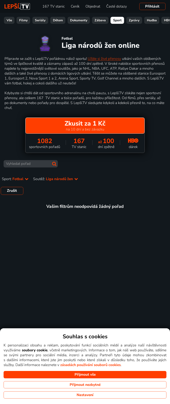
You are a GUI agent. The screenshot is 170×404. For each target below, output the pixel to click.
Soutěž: (55, 179)
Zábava (95, 20)
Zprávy (128, 20)
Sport (112, 20)
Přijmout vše (85, 374)
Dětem (53, 20)
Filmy (18, 20)
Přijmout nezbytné (85, 384)
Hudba (147, 20)
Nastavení (85, 394)
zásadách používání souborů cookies (90, 364)
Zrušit (12, 190)
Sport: (15, 179)
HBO (162, 20)
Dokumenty (73, 20)
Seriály (35, 20)
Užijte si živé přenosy (104, 58)
